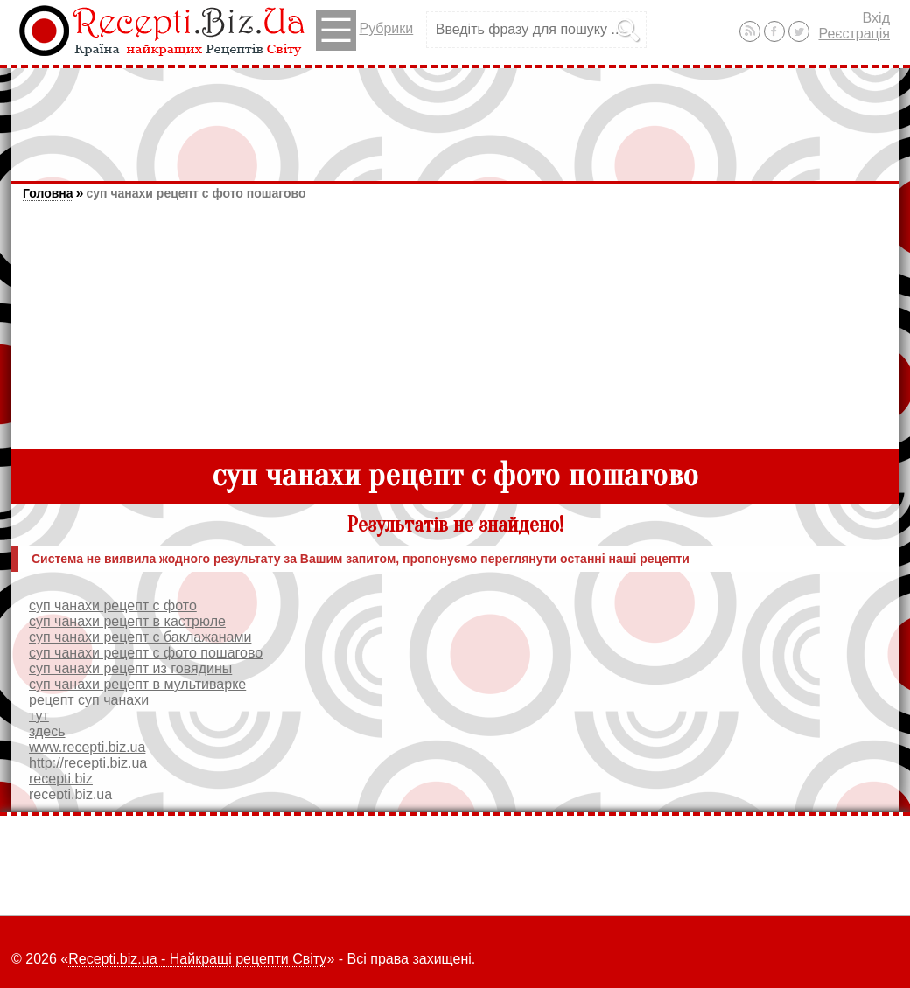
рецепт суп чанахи (89, 699)
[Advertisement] (455, 116)
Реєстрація (854, 33)
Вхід (876, 17)
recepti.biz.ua (70, 794)
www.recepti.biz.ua (87, 747)
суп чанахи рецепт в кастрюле (127, 621)
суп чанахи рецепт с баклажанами (140, 637)
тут (39, 715)
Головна (48, 193)
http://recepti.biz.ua (88, 762)
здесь (47, 731)
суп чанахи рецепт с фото (113, 605)
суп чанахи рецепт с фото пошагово (195, 193)
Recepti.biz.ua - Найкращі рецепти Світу (197, 958)
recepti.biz (61, 778)
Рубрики (364, 30)
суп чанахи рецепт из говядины (130, 668)
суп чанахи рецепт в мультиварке (137, 684)
